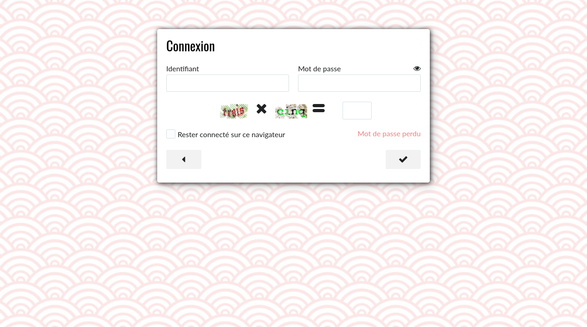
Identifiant (182, 68)
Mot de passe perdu (389, 133)
